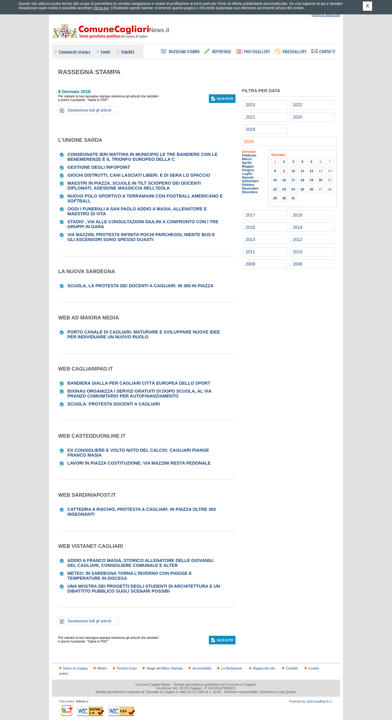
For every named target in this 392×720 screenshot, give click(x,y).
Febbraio (249, 155)
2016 (297, 215)
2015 (250, 227)
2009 (250, 264)
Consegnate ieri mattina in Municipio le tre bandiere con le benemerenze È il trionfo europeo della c (142, 157)
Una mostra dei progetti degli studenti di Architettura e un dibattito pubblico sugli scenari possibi (143, 589)
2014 (297, 227)
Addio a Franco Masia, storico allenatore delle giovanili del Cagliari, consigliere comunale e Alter (140, 563)
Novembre (250, 188)
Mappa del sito (264, 668)
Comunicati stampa (74, 51)
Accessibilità (201, 668)
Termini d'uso (127, 668)
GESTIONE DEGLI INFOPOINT (98, 167)
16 (284, 180)
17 (293, 180)
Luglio (247, 173)
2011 (250, 251)
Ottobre (248, 185)
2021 (250, 117)
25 (302, 189)
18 (302, 180)
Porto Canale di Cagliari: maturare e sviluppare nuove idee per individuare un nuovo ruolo (143, 334)
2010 (297, 251)
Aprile (247, 162)
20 (320, 180)
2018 (249, 141)
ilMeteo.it (82, 701)
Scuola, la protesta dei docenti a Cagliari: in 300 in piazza (140, 285)
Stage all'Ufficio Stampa (164, 668)
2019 (250, 129)
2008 (297, 264)
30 (284, 198)
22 (275, 189)
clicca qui (100, 8)
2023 (250, 104)
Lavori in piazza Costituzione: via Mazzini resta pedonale (139, 463)
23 (284, 189)
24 (293, 189)
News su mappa (75, 668)
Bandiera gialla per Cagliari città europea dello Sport (138, 383)
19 (311, 180)
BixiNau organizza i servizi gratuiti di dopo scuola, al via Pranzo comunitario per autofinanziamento (139, 393)
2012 (297, 239)
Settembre (250, 181)
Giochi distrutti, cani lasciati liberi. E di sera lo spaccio (138, 175)
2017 (250, 215)
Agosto (248, 177)
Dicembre (250, 192)
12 (311, 171)
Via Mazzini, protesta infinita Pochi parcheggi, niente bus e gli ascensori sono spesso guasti (141, 237)
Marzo (247, 159)
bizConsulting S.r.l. (320, 701)
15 (275, 180)
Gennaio (249, 151)
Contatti (291, 668)
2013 (250, 239)
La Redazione (231, 668)
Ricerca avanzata (325, 15)
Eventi (105, 51)
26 (311, 189)
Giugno (248, 170)
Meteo (102, 668)
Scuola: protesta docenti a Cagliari (113, 403)
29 (275, 198)
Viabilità (127, 51)
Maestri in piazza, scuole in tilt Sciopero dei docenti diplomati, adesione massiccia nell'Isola (134, 185)
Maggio (248, 166)
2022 (297, 104)
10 (293, 171)
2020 (297, 117)
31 (293, 198)
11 (302, 171)
